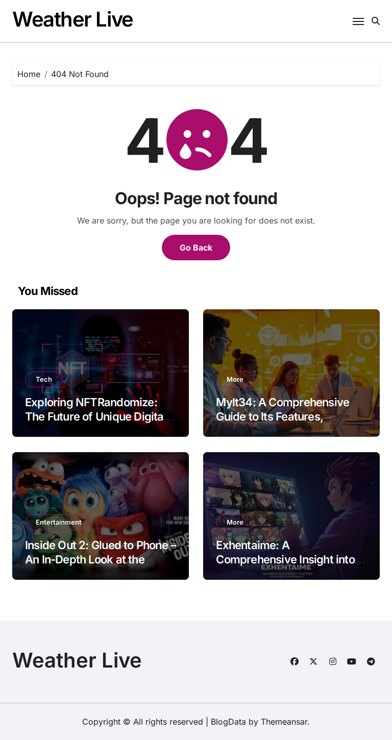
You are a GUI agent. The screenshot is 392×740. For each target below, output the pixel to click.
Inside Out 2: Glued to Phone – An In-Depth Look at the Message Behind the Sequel (100, 559)
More (235, 379)
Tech (44, 379)
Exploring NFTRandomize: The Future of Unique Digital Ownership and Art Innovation (100, 417)
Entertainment (59, 522)
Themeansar (284, 722)
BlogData (228, 722)
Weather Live (72, 19)
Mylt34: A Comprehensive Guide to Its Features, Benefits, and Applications (282, 417)
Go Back (196, 247)
